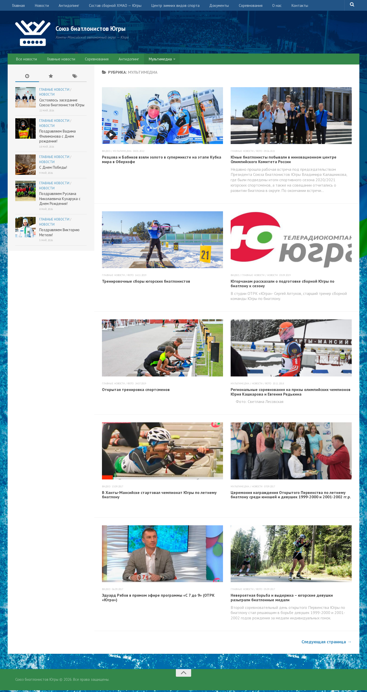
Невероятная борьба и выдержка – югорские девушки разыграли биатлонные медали (282, 599)
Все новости (26, 59)
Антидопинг (64, 6)
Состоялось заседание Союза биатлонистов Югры (61, 104)
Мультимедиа (152, 59)
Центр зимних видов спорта (168, 6)
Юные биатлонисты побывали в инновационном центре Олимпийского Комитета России (283, 161)
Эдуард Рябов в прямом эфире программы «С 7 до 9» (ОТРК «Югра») (158, 599)
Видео (106, 153)
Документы (210, 6)
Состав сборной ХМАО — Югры (109, 6)
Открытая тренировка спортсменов (136, 391)
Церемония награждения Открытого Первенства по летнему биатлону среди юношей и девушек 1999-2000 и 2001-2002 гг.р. (291, 496)
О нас (264, 6)
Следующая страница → (327, 643)
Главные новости (59, 59)
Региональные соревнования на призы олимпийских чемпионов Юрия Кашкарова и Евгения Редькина (290, 393)
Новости (39, 6)
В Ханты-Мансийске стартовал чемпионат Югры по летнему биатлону (159, 496)
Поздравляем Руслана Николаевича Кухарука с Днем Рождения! (60, 200)
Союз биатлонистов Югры (99, 28)
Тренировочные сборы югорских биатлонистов (146, 283)
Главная (17, 6)
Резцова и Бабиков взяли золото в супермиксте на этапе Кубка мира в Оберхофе (161, 161)
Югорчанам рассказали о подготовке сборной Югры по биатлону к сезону (282, 285)
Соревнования (240, 6)
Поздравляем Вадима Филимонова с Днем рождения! (57, 138)
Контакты (284, 6)
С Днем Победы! (53, 169)
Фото (259, 153)
